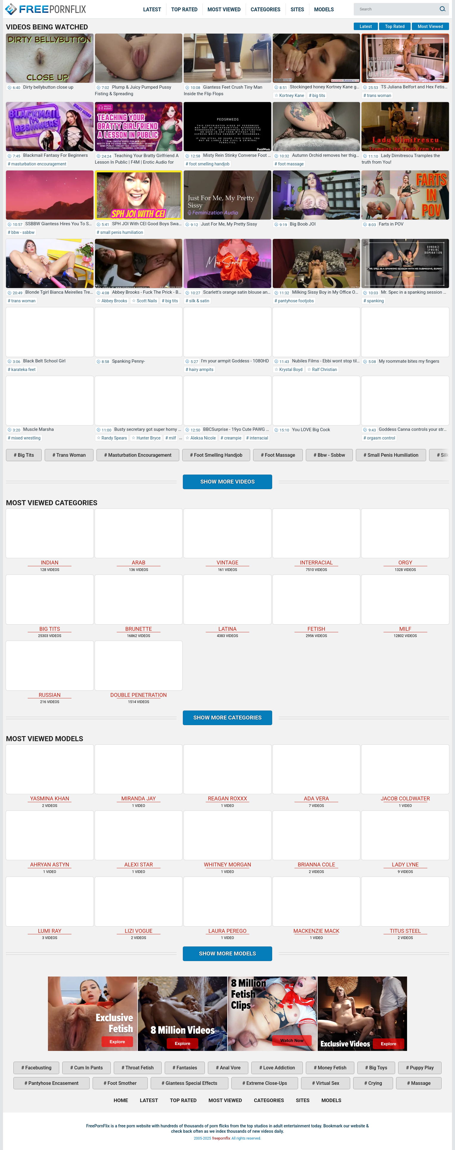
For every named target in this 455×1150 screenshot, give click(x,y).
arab (139, 537)
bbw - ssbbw (22, 232)
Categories (266, 9)
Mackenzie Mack (316, 905)
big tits (318, 95)
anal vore (230, 1068)
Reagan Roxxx (227, 773)
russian (50, 669)
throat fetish (139, 1068)
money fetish (331, 1068)
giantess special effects (190, 1083)
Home (45, 5)
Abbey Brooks (114, 300)
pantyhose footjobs (295, 300)
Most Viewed (224, 9)
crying (374, 1083)
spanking (375, 300)
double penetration (139, 669)
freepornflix (221, 1138)
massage (420, 1083)
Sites (297, 9)
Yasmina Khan (50, 773)
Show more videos (227, 481)
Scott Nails (146, 300)
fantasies (186, 1068)
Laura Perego (227, 905)
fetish (316, 603)
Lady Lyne (405, 839)
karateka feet (23, 369)
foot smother (121, 1083)
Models (324, 9)
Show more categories (227, 717)
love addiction (278, 1068)
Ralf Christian (324, 369)
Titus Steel (405, 905)
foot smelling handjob (209, 164)
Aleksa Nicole (202, 438)
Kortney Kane (291, 95)
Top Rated (184, 9)
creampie (232, 438)
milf (172, 438)
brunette (139, 603)
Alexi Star (139, 839)
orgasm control (380, 438)
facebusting (38, 1068)
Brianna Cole (316, 839)
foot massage (290, 164)
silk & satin (198, 300)
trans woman (378, 95)
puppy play (421, 1068)
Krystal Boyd (290, 369)
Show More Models (227, 953)
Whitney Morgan (227, 839)
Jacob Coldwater (405, 773)
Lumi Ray (50, 905)
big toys (377, 1068)
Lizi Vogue (139, 905)
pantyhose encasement (53, 1083)
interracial (258, 438)
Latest (152, 9)
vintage (227, 537)
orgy (405, 537)
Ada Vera (316, 773)
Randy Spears (114, 438)
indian (50, 537)
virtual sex (327, 1083)
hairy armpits (201, 369)
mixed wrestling (25, 438)
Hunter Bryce (148, 438)
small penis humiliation (121, 232)
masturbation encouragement (38, 164)
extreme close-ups (266, 1083)
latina (227, 603)
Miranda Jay (139, 773)
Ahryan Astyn (50, 839)
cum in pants (88, 1068)
